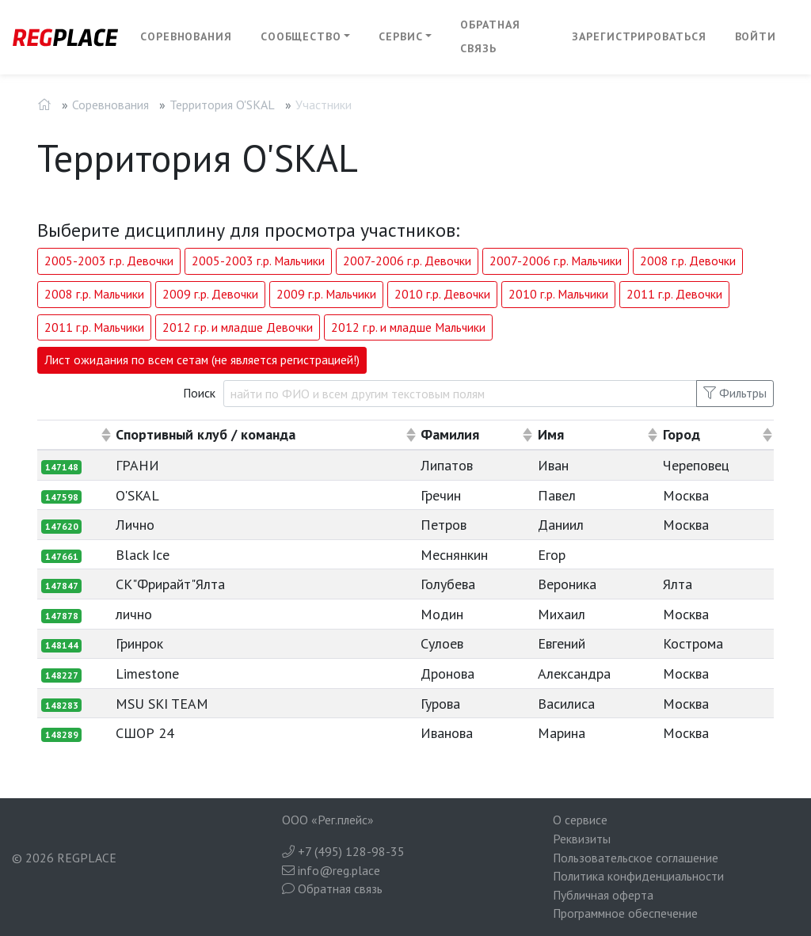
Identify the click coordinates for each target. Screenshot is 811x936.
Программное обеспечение (625, 913)
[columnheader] (74, 435)
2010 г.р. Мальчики (558, 294)
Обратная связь (490, 36)
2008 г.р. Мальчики (94, 294)
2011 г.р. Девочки (674, 294)
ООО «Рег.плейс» (328, 820)
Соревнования (186, 36)
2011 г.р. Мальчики (94, 327)
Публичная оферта (603, 895)
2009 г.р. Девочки (210, 294)
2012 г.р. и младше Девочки (237, 327)
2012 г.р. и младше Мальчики (408, 327)
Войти (756, 36)
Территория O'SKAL (222, 104)
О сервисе (580, 820)
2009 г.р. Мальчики (326, 294)
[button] (305, 37)
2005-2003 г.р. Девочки (108, 260)
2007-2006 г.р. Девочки (407, 260)
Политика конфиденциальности (638, 876)
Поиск (199, 393)
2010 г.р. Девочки (442, 294)
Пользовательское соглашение (635, 858)
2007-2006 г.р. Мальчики (555, 260)
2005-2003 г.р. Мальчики (258, 260)
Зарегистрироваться (639, 36)
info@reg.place (331, 870)
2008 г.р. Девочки (688, 260)
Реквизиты (582, 839)
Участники (323, 104)
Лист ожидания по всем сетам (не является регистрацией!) (202, 359)
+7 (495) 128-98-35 (343, 851)
